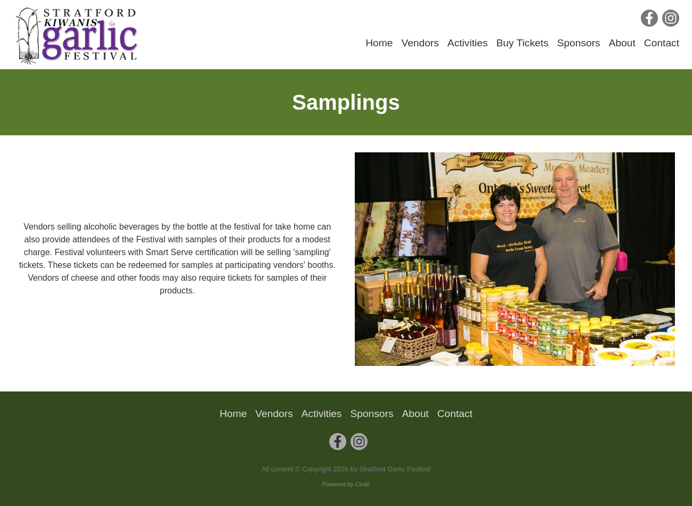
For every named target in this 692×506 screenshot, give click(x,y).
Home (379, 42)
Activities (467, 42)
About (622, 42)
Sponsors (578, 42)
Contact (661, 42)
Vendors (419, 42)
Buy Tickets (522, 42)
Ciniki (362, 484)
